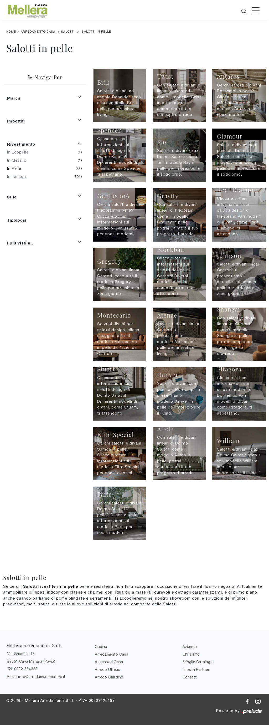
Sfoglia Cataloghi (198, 662)
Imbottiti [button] (16, 121)
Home (11, 31)
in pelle (16, 168)
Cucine (101, 647)
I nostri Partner (196, 669)
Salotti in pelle (96, 31)
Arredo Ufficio (107, 669)
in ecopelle (20, 152)
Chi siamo (191, 654)
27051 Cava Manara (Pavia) (31, 661)
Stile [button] (12, 197)
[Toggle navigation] (256, 10)
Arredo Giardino (109, 677)
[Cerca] (244, 9)
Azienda (190, 647)
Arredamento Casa (38, 31)
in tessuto (19, 177)
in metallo (18, 160)
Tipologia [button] (17, 220)
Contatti (190, 677)
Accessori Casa (109, 662)
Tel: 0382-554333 (22, 669)
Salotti (68, 31)
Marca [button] (14, 98)
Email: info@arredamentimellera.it (36, 677)
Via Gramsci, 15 (21, 654)
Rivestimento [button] (21, 144)
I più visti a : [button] (20, 243)
